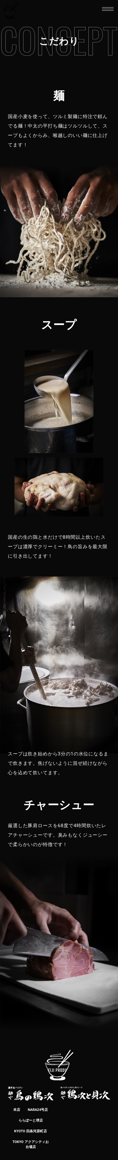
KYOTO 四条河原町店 (30, 1131)
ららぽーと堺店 (31, 1120)
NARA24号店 (38, 1110)
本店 (16, 1110)
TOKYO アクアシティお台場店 (30, 1144)
